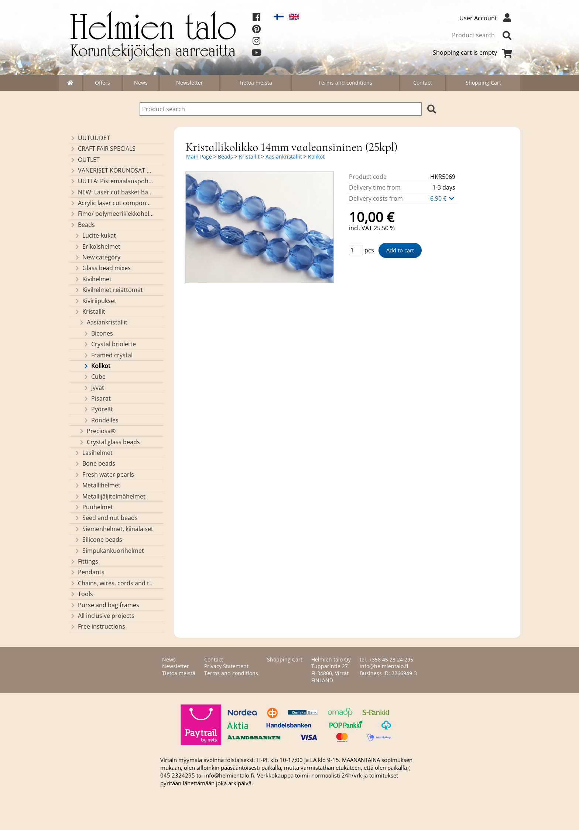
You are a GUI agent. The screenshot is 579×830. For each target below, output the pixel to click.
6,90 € (442, 198)
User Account (487, 18)
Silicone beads (98, 539)
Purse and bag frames (104, 605)
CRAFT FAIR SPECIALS (103, 148)
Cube (94, 377)
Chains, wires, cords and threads (112, 583)
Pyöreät (98, 409)
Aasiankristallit (103, 322)
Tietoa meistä (255, 82)
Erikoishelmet (97, 246)
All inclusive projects (102, 616)
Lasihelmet (93, 453)
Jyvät (93, 388)
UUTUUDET (90, 138)
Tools (81, 594)
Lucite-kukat (95, 235)
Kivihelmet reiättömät (108, 290)
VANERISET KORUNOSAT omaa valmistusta (112, 170)
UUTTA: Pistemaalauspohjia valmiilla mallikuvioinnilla (112, 181)
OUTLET (85, 160)
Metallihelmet (97, 485)
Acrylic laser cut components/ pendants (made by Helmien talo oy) (112, 203)
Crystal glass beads (109, 442)
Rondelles (101, 420)
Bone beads (94, 463)
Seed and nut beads (106, 518)
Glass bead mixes (102, 268)
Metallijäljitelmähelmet (109, 496)
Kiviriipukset (95, 301)
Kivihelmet (93, 279)
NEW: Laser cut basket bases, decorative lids (112, 192)
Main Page (199, 156)
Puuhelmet (93, 507)
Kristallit (89, 311)
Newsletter (189, 82)
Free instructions (97, 626)
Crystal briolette (109, 344)
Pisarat (97, 398)
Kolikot (96, 366)
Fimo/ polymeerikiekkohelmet (112, 214)
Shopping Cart (483, 82)
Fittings (84, 561)
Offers (102, 82)
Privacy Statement (226, 666)
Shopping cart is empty (474, 52)
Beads (82, 225)
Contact (422, 82)
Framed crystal (108, 355)
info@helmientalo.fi (384, 666)
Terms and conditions (345, 82)
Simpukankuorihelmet (109, 551)
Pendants (87, 572)
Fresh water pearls (104, 474)
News (141, 82)
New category (97, 257)
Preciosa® (97, 431)
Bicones (98, 333)
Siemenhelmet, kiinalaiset (113, 529)
